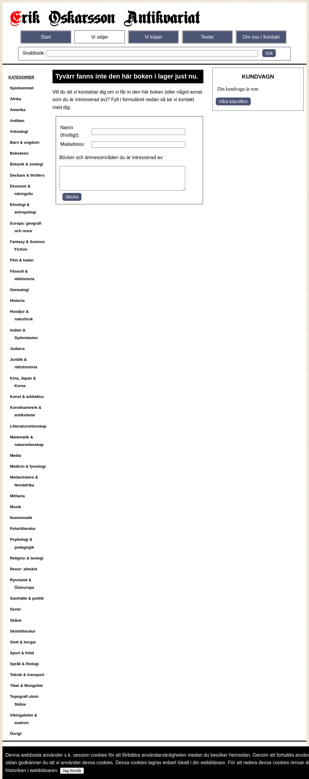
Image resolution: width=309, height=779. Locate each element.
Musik (15, 507)
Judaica (17, 348)
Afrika (15, 99)
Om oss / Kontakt (261, 37)
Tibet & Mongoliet (26, 685)
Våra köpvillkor (233, 101)
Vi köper (153, 37)
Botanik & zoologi (26, 164)
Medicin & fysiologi (28, 466)
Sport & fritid (22, 653)
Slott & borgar (23, 642)
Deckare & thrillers (27, 175)
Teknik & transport (27, 674)
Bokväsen (19, 153)
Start (46, 37)
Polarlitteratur (23, 528)
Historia (17, 300)
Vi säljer (99, 37)
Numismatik (21, 517)
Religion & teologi (26, 558)
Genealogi (19, 289)
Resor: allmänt (23, 569)
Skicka (71, 201)
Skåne (15, 620)
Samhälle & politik (27, 598)
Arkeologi (19, 131)
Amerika (17, 109)
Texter (207, 37)
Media (15, 455)
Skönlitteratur (23, 631)
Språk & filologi (24, 664)
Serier (15, 609)
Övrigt (15, 733)
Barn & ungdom (25, 142)
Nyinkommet (21, 88)
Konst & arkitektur (27, 396)
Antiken (17, 120)
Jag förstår (71, 770)
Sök (269, 53)
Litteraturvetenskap (28, 426)
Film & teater (22, 260)
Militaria (17, 496)
